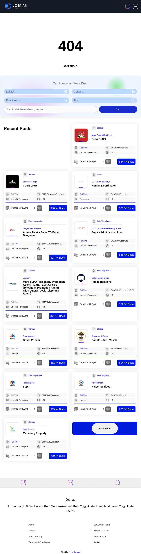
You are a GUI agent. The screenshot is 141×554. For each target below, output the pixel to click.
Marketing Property (34, 433)
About (31, 524)
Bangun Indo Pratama (32, 229)
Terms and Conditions (39, 542)
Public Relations (102, 281)
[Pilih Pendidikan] (37, 100)
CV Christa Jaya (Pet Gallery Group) (106, 229)
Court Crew (30, 185)
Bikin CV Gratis (101, 530)
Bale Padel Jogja (30, 182)
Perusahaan (100, 536)
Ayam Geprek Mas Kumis (102, 135)
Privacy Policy (35, 536)
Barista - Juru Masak (104, 340)
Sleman (100, 128)
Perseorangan (29, 336)
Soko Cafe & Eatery (100, 336)
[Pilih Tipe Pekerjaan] (104, 100)
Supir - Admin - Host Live (107, 232)
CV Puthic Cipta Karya (101, 182)
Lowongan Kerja (102, 524)
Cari (118, 109)
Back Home (105, 428)
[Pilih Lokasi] (37, 92)
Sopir (26, 386)
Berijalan (26, 278)
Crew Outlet (99, 139)
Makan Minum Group (100, 278)
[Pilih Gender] (104, 92)
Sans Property (29, 429)
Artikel (97, 542)
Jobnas (75, 552)
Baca (126, 161)
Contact (32, 530)
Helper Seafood (101, 386)
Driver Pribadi (31, 340)
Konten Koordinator (104, 185)
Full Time (83, 148)
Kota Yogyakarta (35, 221)
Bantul (99, 174)
